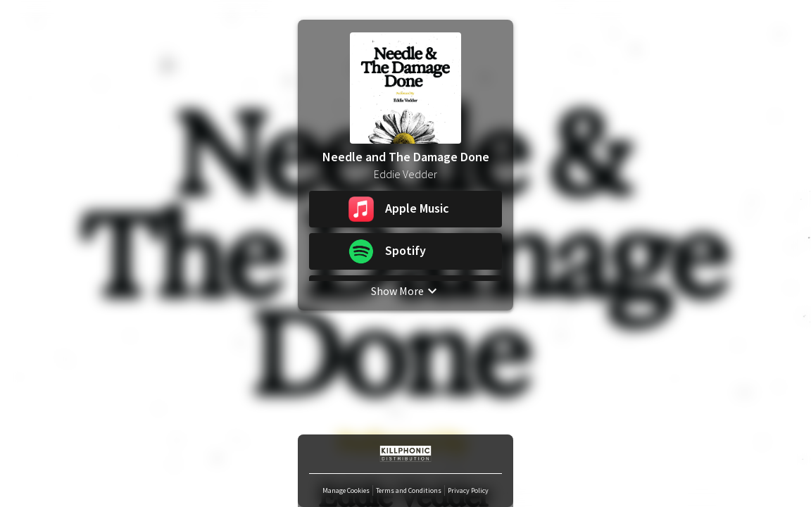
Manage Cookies (346, 490)
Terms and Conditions (408, 490)
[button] (405, 209)
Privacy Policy (468, 490)
